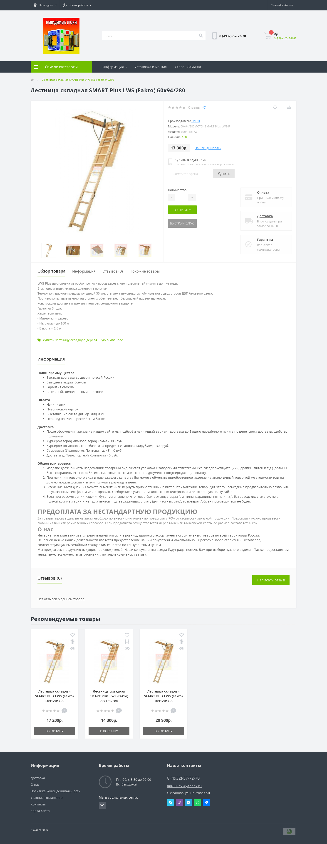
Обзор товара (51, 271)
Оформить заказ (285, 38)
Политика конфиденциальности (56, 791)
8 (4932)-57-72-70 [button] (183, 778)
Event (195, 121)
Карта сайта (40, 811)
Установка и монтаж (150, 67)
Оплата (263, 192)
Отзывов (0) (112, 271)
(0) (204, 107)
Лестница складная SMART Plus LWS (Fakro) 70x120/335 (163, 696)
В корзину (182, 210)
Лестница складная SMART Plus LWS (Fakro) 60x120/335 (54, 696)
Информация (114, 67)
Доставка (265, 216)
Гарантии (265, 239)
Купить (224, 173)
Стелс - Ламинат (188, 67)
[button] (45, 5)
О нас (35, 784)
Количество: (177, 190)
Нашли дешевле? (208, 148)
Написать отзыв (271, 580)
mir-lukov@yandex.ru (184, 786)
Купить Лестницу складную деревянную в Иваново (82, 340)
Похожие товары (145, 271)
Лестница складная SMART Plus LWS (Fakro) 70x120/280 (109, 696)
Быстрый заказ (182, 223)
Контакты (38, 804)
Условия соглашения (47, 797)
